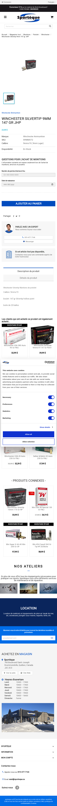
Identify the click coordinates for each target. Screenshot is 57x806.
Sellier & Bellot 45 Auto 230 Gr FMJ (42, 457)
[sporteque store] (28, 717)
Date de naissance (8, 181)
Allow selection (28, 441)
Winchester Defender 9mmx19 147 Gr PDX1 (42, 346)
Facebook (17, 788)
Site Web (26, 673)
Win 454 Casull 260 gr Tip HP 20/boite (41, 545)
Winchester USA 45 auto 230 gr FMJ (14, 457)
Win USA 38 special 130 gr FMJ (42, 508)
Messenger (28, 242)
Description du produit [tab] (28, 271)
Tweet (16, 217)
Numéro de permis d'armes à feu (13, 171)
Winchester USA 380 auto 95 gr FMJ (15, 346)
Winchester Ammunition (11, 113)
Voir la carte (10, 673)
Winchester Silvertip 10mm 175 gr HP (15, 508)
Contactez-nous (8, 766)
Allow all (28, 434)
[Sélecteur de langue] (52, 2)
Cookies (33, 803)
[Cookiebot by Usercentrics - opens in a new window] (44, 362)
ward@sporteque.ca (17, 779)
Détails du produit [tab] (28, 278)
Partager (13, 217)
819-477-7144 (28, 237)
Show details (45, 427)
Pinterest (19, 217)
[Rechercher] (28, 26)
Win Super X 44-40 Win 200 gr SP (15, 545)
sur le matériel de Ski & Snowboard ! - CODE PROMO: (28, 8)
